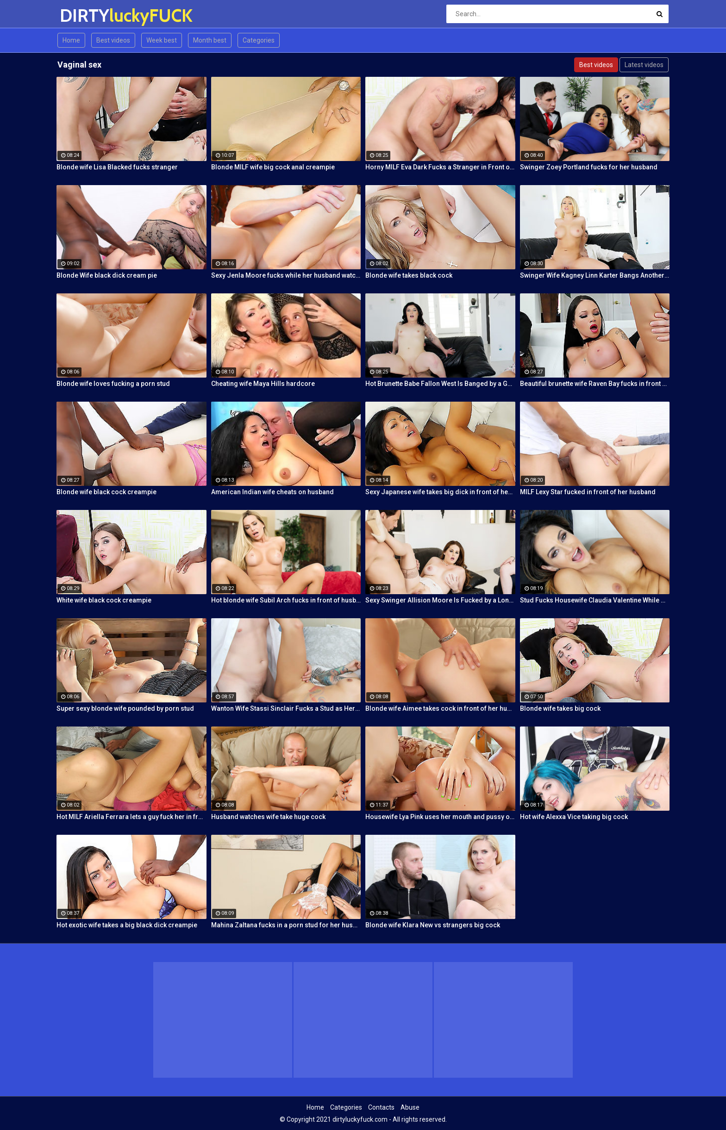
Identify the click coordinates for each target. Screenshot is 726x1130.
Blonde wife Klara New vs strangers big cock (432, 925)
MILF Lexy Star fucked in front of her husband (588, 492)
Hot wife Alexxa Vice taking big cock (574, 816)
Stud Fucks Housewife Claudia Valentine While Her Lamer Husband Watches (595, 600)
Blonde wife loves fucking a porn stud (113, 383)
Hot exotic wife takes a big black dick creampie (126, 925)
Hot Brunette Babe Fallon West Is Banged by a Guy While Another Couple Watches (440, 383)
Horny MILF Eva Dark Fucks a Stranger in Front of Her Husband (440, 167)
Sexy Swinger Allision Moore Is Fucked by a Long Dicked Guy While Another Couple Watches (440, 600)
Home (71, 40)
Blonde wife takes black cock (408, 275)
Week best (161, 40)
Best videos (113, 40)
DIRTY (84, 15)
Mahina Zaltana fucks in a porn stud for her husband (286, 925)
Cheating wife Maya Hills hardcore (263, 383)
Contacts (381, 1107)
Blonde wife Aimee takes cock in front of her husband (440, 708)
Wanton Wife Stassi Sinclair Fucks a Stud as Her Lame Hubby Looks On (286, 708)
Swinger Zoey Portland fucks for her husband (588, 167)
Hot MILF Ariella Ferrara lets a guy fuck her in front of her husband (131, 816)
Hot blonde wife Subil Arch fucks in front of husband (286, 600)
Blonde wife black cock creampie (106, 492)
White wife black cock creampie (103, 600)
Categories (259, 40)
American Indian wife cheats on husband (272, 492)
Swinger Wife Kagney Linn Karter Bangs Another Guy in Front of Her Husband (595, 275)
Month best (209, 40)
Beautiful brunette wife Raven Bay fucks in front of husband (595, 383)
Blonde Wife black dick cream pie (106, 275)
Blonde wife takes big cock (560, 708)
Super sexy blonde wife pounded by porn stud (125, 708)
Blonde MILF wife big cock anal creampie (273, 167)
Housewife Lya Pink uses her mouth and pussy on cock (440, 816)
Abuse (410, 1107)
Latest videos (644, 64)
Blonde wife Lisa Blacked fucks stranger (117, 167)
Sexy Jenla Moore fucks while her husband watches (286, 275)
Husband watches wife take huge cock (268, 816)
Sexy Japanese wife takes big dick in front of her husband (440, 492)
